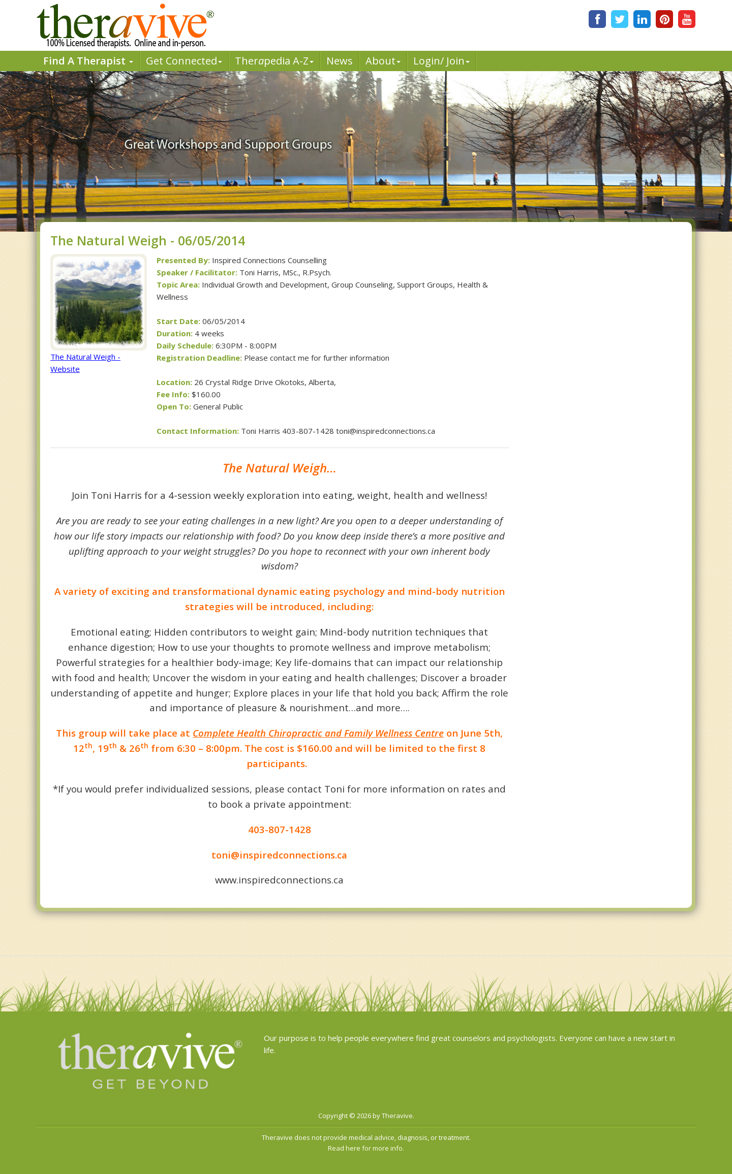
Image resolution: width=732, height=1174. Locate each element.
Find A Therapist (88, 61)
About (383, 61)
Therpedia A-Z (274, 61)
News (339, 61)
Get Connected (184, 61)
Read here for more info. (366, 1148)
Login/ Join (441, 61)
